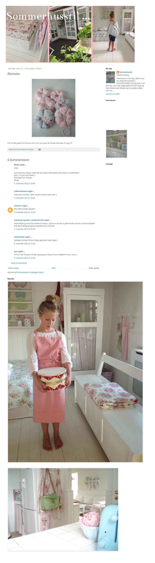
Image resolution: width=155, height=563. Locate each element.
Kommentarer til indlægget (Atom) (31, 272)
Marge (16, 165)
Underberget (19, 237)
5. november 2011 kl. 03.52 (24, 198)
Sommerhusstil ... (48, 15)
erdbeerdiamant (20, 191)
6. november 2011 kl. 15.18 (24, 258)
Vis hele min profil (113, 94)
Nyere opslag (13, 268)
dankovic (18, 206)
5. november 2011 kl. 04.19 (24, 212)
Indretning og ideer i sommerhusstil (29, 220)
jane (16, 251)
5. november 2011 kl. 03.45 (24, 184)
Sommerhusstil (126, 72)
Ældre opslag (94, 268)
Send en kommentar (19, 263)
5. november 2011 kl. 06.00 (24, 229)
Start (53, 268)
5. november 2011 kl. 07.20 (24, 244)
